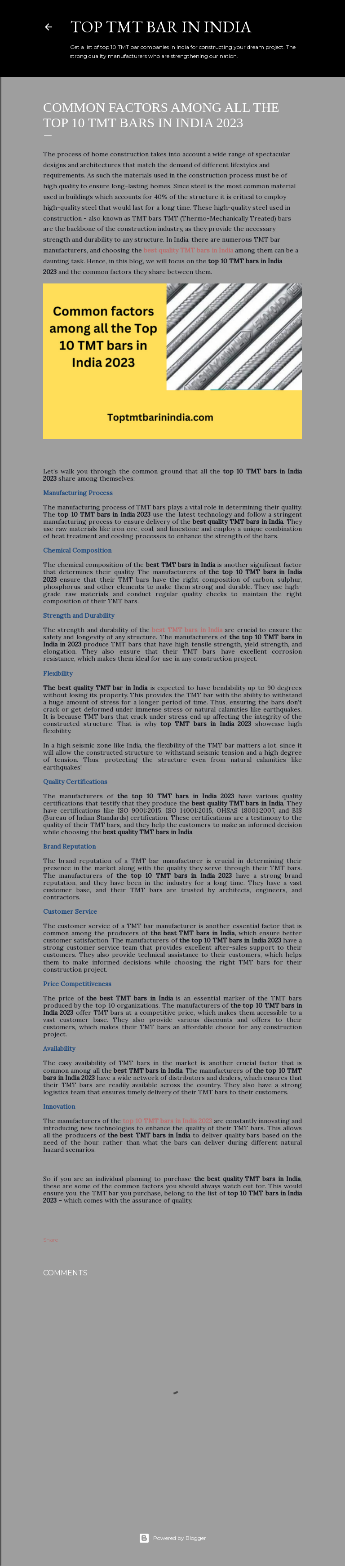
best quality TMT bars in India (188, 250)
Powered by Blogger (172, 1538)
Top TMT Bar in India (161, 26)
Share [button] (50, 1239)
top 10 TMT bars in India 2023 (167, 1121)
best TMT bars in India (187, 630)
